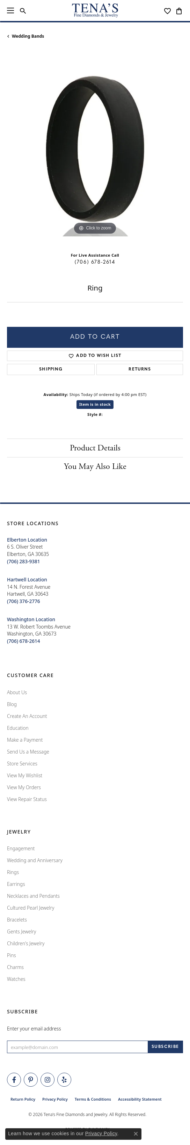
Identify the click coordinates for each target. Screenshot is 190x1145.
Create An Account (27, 716)
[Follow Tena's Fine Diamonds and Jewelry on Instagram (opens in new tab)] (47, 1080)
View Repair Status (27, 799)
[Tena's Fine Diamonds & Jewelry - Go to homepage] (95, 10)
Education (18, 728)
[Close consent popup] (136, 1134)
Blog (12, 704)
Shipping (51, 369)
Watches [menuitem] (16, 979)
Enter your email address (34, 1028)
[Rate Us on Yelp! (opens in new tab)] (64, 1080)
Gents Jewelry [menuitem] (21, 931)
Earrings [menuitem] (16, 884)
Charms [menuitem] (15, 967)
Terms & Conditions (93, 1099)
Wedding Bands (28, 36)
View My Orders (24, 787)
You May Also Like (95, 466)
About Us (17, 692)
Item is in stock (95, 404)
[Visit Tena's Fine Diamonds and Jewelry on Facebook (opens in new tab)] (14, 1080)
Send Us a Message (28, 751)
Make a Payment (25, 739)
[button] (23, 10)
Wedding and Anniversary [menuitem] (35, 860)
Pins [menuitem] (11, 955)
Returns (140, 369)
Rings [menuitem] (13, 872)
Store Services (22, 763)
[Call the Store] (23, 561)
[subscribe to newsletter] (165, 1047)
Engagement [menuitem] (21, 848)
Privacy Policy (55, 1099)
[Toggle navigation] (10, 10)
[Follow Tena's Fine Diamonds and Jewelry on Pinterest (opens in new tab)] (31, 1080)
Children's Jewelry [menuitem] (25, 943)
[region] (95, 148)
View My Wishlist (24, 775)
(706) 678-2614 (95, 262)
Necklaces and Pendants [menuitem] (33, 896)
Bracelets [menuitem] (17, 919)
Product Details (95, 448)
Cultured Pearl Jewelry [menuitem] (30, 907)
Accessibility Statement (140, 1099)
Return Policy (22, 1099)
